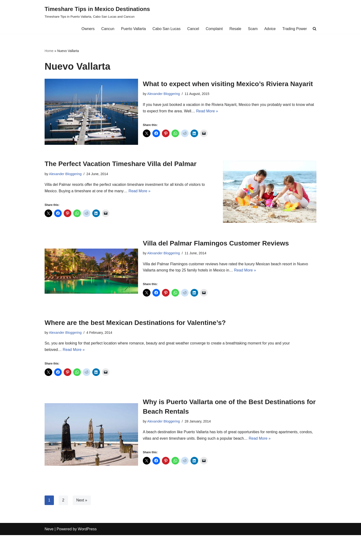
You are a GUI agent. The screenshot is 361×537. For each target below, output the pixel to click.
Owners (87, 29)
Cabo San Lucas (166, 29)
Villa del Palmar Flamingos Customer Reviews (216, 243)
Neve (49, 531)
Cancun (106, 29)
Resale (235, 29)
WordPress (87, 531)
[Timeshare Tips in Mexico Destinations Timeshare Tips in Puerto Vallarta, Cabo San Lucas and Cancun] (97, 11)
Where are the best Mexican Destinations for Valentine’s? (135, 323)
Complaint (213, 29)
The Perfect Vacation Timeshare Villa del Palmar (120, 164)
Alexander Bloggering (163, 94)
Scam (253, 29)
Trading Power (294, 29)
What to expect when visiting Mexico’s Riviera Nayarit (228, 84)
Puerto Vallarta (132, 29)
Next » (81, 502)
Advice (270, 29)
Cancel (193, 29)
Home (49, 51)
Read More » (207, 111)
